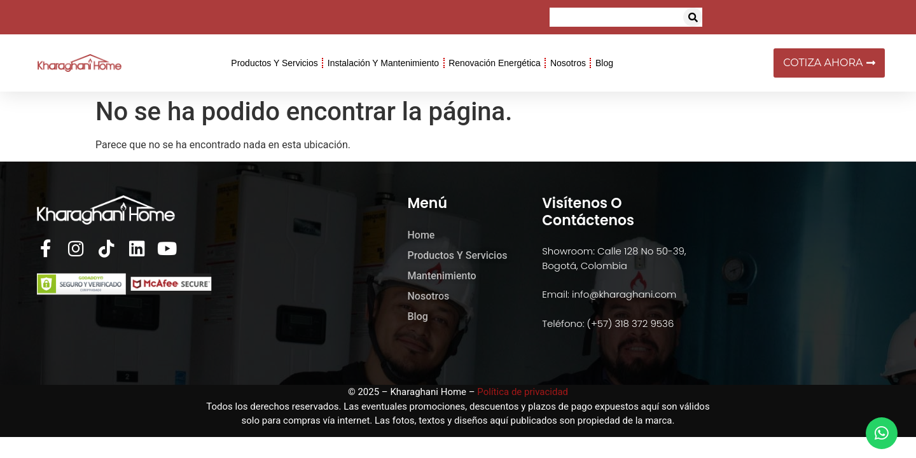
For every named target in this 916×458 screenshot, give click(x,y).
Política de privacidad (522, 392)
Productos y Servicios (274, 63)
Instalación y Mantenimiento (383, 63)
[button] (692, 17)
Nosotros (568, 63)
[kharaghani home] (778, 273)
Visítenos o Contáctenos (588, 211)
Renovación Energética (494, 63)
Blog (604, 63)
